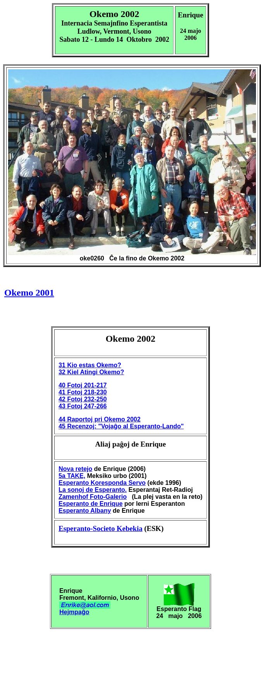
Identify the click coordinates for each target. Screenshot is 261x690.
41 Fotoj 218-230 (82, 392)
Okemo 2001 (29, 293)
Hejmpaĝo (74, 612)
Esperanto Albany (84, 510)
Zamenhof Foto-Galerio (92, 496)
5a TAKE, (71, 476)
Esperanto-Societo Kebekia (100, 528)
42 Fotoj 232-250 (82, 399)
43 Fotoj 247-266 (82, 406)
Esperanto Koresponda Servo (102, 482)
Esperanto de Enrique (90, 503)
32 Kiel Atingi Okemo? (91, 372)
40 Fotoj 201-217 (82, 385)
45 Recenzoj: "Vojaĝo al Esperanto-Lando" (121, 426)
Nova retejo (75, 469)
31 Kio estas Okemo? (89, 365)
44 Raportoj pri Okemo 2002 (99, 419)
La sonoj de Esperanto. (92, 489)
